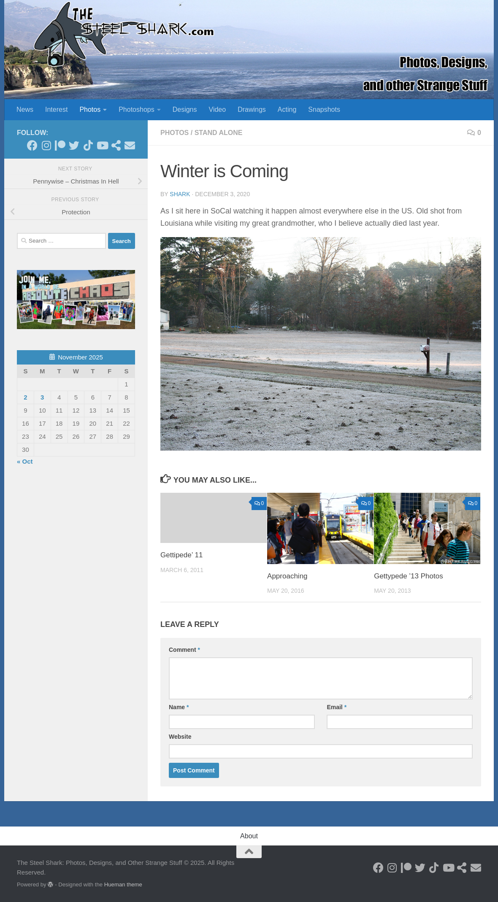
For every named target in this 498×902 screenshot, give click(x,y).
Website (180, 736)
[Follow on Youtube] (102, 145)
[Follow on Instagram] (46, 145)
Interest (56, 109)
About (249, 836)
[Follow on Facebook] (32, 145)
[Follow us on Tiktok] (88, 145)
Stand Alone (219, 132)
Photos (89, 109)
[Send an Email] (129, 145)
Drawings (252, 109)
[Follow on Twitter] (74, 145)
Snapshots (324, 109)
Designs (185, 109)
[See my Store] (116, 145)
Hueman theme (123, 884)
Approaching (287, 576)
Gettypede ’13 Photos (408, 576)
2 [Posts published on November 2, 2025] (25, 397)
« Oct (25, 461)
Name (179, 707)
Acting (287, 109)
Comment (184, 649)
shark (180, 194)
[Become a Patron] (60, 145)
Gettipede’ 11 (181, 555)
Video (217, 109)
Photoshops (136, 109)
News (24, 109)
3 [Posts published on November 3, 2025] (42, 397)
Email (336, 707)
